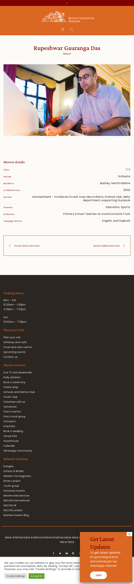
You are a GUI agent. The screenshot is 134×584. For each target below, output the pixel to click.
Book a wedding (13, 431)
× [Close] (129, 534)
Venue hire (10, 436)
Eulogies (8, 466)
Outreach (9, 421)
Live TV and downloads (17, 372)
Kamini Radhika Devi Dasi (107, 245)
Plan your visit (12, 337)
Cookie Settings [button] (15, 576)
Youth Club (10, 397)
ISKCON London (13, 510)
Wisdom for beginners (17, 476)
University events (14, 490)
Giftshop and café (14, 342)
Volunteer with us (14, 402)
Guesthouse (11, 441)
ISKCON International (16, 500)
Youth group (11, 486)
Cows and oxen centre (17, 347)
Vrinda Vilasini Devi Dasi (27, 245)
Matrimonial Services (16, 495)
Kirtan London (12, 481)
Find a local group (14, 416)
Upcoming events (14, 352)
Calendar (9, 446)
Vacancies (10, 406)
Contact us (10, 357)
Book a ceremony (14, 382)
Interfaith (9, 426)
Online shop (10, 387)
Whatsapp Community (17, 450)
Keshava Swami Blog (16, 515)
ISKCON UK (9, 505)
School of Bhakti (13, 471)
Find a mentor (12, 411)
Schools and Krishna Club (19, 392)
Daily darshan (11, 377)
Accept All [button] (36, 576)
